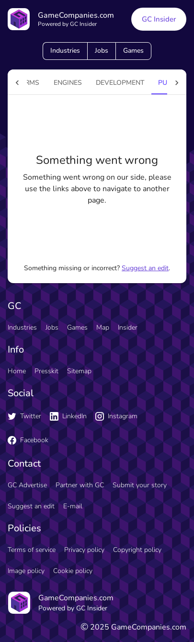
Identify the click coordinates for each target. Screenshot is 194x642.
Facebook (28, 440)
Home (17, 371)
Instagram (116, 416)
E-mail (72, 506)
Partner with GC (80, 485)
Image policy (26, 570)
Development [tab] (120, 82)
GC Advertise (27, 485)
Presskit (46, 371)
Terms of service (32, 549)
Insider (127, 327)
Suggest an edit (145, 268)
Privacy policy (84, 549)
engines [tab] (68, 82)
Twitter (24, 416)
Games (133, 50)
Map (102, 327)
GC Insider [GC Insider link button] (159, 19)
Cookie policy (72, 570)
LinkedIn (68, 416)
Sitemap (79, 371)
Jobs (101, 50)
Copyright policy (137, 549)
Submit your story (140, 485)
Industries (65, 50)
